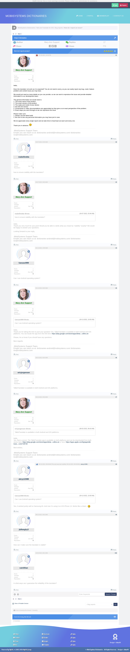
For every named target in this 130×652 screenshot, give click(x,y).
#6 (116, 357)
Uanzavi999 (24, 263)
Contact (16, 638)
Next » (20, 34)
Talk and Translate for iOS (45, 28)
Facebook (45, 634)
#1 (116, 55)
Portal (89, 16)
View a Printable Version (21, 603)
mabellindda (23, 157)
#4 (116, 248)
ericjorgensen (24, 373)
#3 (116, 182)
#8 (116, 464)
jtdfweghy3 (24, 530)
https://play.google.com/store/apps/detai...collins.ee (70, 334)
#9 (116, 514)
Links (73, 634)
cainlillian (24, 568)
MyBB (11, 649)
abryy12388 (24, 479)
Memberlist (103, 16)
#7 (116, 397)
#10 (116, 553)
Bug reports (59, 28)
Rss (15, 645)
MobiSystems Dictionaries (26, 16)
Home (79, 16)
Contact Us (118, 16)
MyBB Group (27, 649)
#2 (116, 142)
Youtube (45, 645)
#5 (116, 288)
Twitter (45, 638)
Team (15, 641)
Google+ (45, 641)
